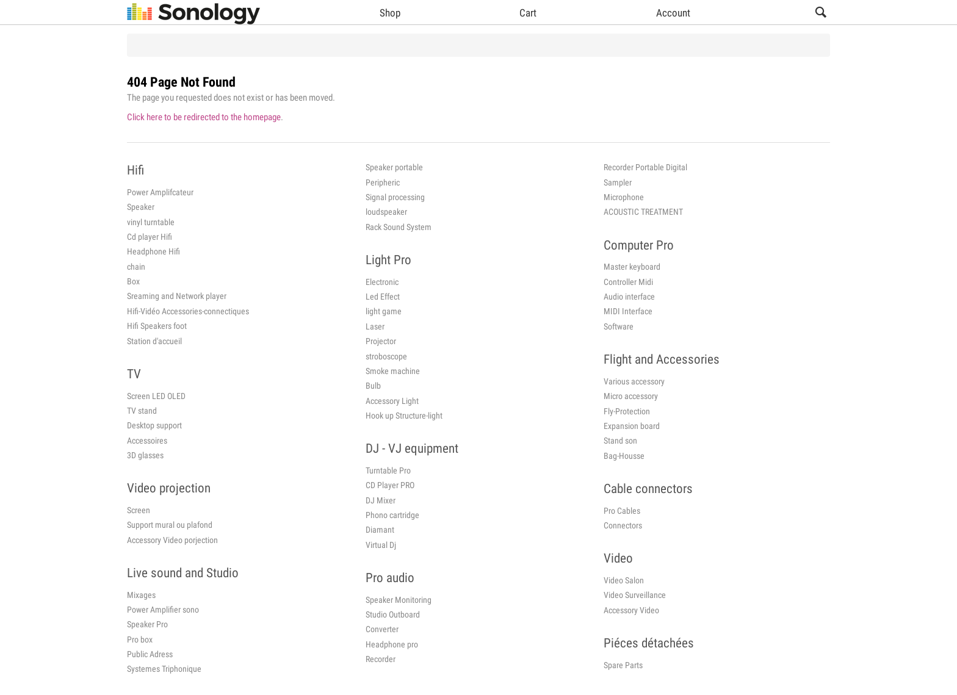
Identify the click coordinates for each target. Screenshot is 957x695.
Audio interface (629, 296)
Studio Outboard (393, 614)
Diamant (380, 530)
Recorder (380, 659)
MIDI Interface (628, 311)
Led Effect (383, 296)
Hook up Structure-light (404, 415)
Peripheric (383, 182)
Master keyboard (632, 267)
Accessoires (147, 440)
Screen (138, 510)
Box (133, 281)
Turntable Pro (388, 470)
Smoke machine (393, 371)
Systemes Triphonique (164, 669)
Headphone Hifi (153, 251)
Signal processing (395, 197)
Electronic (382, 282)
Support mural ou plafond (169, 525)
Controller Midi (628, 282)
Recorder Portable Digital (645, 167)
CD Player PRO (390, 485)
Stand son (620, 440)
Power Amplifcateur (160, 192)
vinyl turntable (151, 222)
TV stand (142, 411)
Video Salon (624, 580)
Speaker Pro (147, 624)
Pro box (140, 639)
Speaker (140, 207)
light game (384, 311)
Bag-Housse (624, 456)
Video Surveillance (635, 595)
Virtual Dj (381, 545)
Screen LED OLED (156, 396)
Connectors (623, 525)
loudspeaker (386, 212)
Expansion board (632, 426)
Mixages (141, 595)
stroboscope (386, 356)
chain (136, 267)
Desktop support (154, 425)
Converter (382, 629)
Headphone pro (392, 644)
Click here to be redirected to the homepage (204, 117)
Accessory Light (392, 401)
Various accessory (634, 381)
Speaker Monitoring (399, 600)
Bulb (373, 386)
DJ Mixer (380, 500)
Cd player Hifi (149, 237)
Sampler (618, 182)
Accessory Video (631, 610)
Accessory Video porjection (172, 540)
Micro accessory (631, 396)
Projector (381, 341)
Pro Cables (622, 511)
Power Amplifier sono (163, 609)
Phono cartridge (392, 515)
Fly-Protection (627, 411)
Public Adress (150, 654)
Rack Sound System (399, 227)
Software (619, 326)
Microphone (624, 197)
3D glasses (145, 455)
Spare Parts (623, 665)
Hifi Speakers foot (157, 326)
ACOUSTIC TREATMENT (643, 212)
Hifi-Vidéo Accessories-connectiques (188, 311)
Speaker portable (394, 167)
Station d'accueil (154, 341)
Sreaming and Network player (176, 296)
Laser (375, 326)
